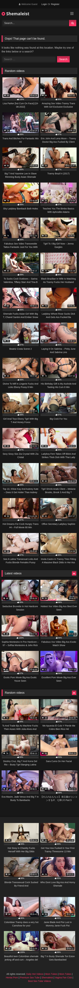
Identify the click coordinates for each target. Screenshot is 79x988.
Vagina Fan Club (63, 977)
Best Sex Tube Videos (39, 981)
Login (44, 4)
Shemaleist (15, 14)
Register (55, 4)
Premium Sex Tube (30, 977)
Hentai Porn (12, 977)
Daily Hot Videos (34, 974)
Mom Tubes (51, 974)
